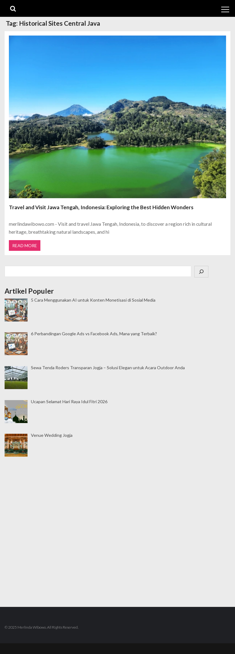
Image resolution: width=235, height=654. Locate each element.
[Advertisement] (117, 484)
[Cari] (201, 271)
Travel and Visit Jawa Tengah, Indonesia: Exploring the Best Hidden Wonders (101, 207)
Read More (24, 245)
